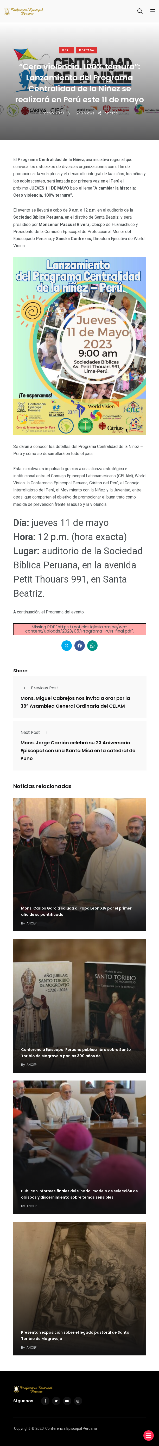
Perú (66, 50)
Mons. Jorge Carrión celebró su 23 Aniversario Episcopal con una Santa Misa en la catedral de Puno (78, 751)
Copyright (22, 1428)
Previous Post (39, 688)
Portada (86, 50)
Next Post (35, 732)
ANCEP (31, 923)
